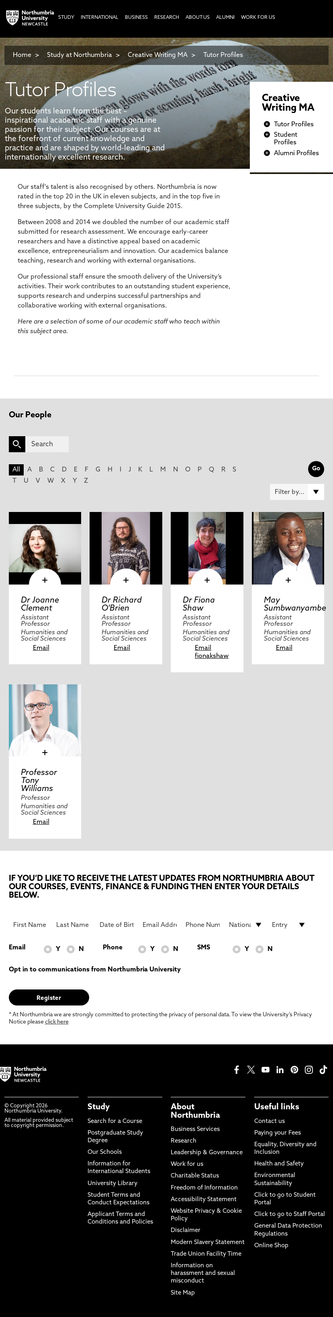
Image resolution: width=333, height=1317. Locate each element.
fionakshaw (212, 656)
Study (99, 1107)
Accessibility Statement (204, 1200)
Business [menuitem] (136, 17)
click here (57, 1022)
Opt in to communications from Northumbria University (95, 970)
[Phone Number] (203, 925)
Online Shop (271, 1246)
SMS (203, 948)
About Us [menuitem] (198, 17)
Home (22, 55)
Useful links (276, 1107)
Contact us (269, 1122)
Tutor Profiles (223, 55)
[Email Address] (160, 925)
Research (183, 1141)
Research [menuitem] (166, 17)
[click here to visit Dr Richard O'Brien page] (126, 548)
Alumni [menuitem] (225, 17)
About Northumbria (195, 1111)
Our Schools (105, 1152)
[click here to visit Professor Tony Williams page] (45, 720)
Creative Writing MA (158, 55)
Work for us (187, 1164)
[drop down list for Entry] (289, 925)
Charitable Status (195, 1176)
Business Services (195, 1130)
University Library (112, 1184)
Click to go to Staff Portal (289, 1215)
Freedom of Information (204, 1188)
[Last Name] (73, 925)
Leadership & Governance (207, 1153)
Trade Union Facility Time (206, 1254)
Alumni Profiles (296, 153)
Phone (113, 948)
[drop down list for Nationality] (246, 925)
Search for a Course (115, 1122)
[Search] (47, 444)
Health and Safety (279, 1164)
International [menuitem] (99, 17)
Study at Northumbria (79, 55)
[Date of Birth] (117, 925)
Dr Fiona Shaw (199, 605)
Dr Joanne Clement (40, 605)
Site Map (183, 1293)
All (16, 470)
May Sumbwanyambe (295, 605)
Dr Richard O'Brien (122, 605)
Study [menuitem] (66, 17)
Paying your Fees (277, 1133)
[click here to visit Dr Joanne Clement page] (45, 548)
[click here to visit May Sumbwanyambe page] (288, 548)
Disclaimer (185, 1231)
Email (41, 648)
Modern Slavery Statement (208, 1243)
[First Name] (30, 925)
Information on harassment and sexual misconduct (203, 1273)
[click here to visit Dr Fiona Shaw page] (207, 548)
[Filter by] (297, 492)
